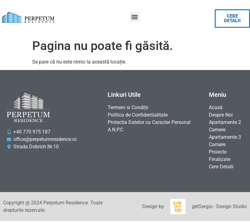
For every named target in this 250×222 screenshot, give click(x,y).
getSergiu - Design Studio (219, 206)
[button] (135, 17)
